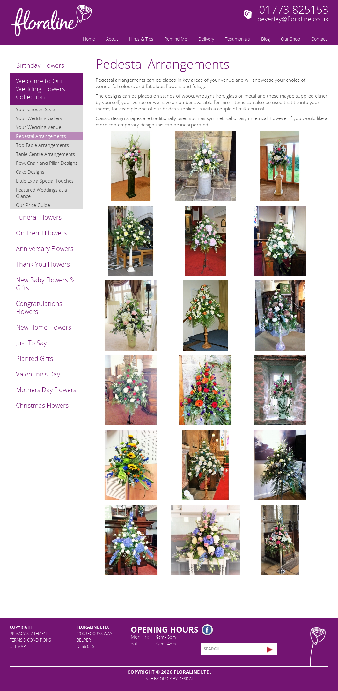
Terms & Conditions (30, 640)
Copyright (21, 627)
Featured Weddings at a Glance (41, 192)
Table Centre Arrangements (45, 154)
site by (169, 678)
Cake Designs (30, 172)
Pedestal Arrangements (41, 136)
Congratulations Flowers (39, 307)
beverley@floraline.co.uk (292, 19)
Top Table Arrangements (42, 145)
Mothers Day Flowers (46, 389)
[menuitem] (88, 38)
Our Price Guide (33, 205)
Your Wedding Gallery (39, 118)
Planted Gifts (34, 358)
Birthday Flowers (40, 65)
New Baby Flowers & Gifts (45, 284)
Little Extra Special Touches (45, 181)
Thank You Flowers (43, 264)
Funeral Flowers (39, 217)
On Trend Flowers (41, 233)
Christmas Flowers (42, 405)
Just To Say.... (34, 342)
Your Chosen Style (35, 109)
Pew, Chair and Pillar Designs (46, 163)
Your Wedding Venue (38, 127)
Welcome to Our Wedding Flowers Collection (40, 89)
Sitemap (18, 646)
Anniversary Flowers (44, 248)
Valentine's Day (38, 374)
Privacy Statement (29, 633)
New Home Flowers (43, 327)
